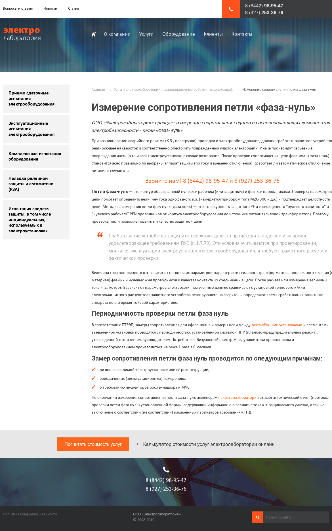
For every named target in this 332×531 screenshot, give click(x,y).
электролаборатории (239, 397)
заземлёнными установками (276, 324)
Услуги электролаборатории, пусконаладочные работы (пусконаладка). (173, 89)
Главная (98, 89)
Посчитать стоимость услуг (92, 444)
